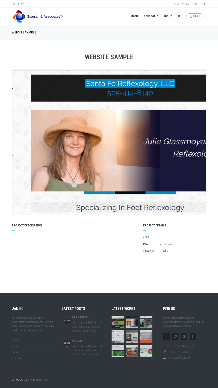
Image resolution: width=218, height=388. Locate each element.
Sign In (195, 16)
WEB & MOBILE (80, 317)
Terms (15, 352)
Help (176, 4)
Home (135, 16)
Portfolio (151, 16)
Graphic (164, 250)
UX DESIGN (78, 340)
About (168, 16)
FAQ (195, 4)
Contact (186, 4)
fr (204, 4)
